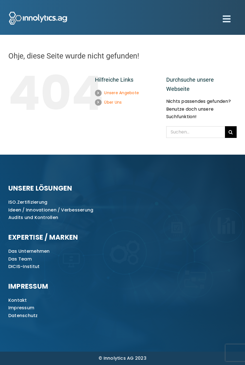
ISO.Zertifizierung (27, 202)
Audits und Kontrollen (33, 217)
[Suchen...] (195, 132)
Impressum (21, 308)
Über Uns (113, 102)
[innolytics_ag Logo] (38, 10)
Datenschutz (23, 315)
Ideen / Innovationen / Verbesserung (50, 210)
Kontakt (17, 300)
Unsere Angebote (121, 93)
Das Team (20, 259)
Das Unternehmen (29, 251)
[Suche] (231, 132)
